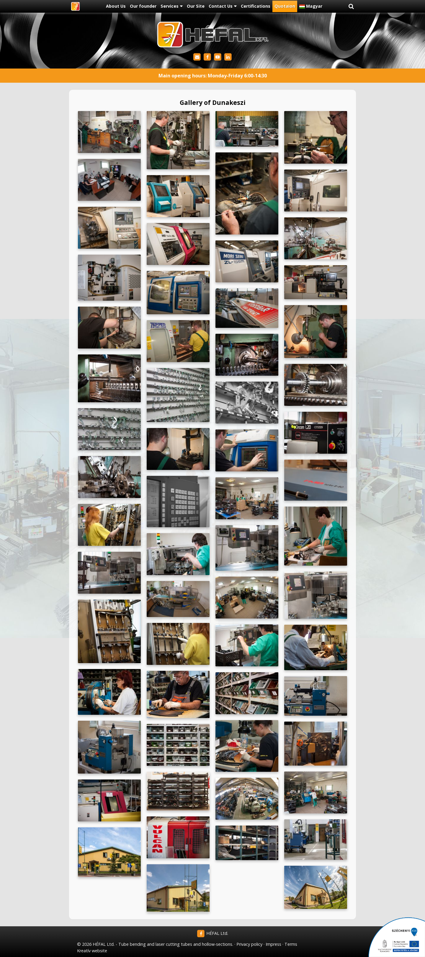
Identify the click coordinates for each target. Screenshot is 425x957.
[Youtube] (217, 57)
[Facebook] (207, 57)
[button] (351, 6)
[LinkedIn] (228, 57)
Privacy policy (249, 944)
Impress (273, 944)
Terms (291, 944)
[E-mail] (197, 57)
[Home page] (75, 6)
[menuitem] (116, 6)
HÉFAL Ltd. (212, 933)
